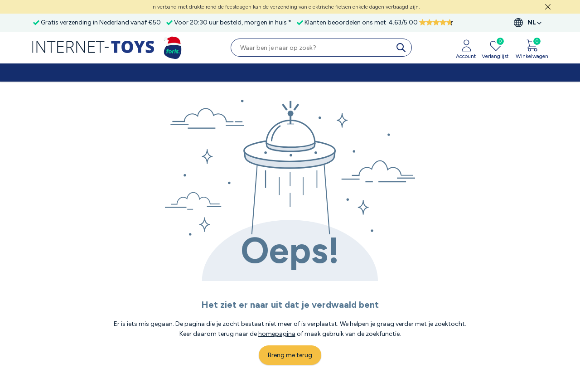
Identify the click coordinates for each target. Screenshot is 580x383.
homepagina (276, 334)
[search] (403, 48)
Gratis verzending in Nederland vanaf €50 (101, 22)
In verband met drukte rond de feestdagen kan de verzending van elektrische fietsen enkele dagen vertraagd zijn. (285, 7)
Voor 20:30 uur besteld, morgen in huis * (232, 22)
